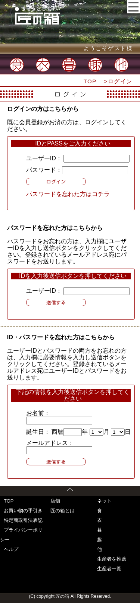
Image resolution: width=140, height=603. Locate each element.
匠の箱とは (62, 510)
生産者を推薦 (111, 559)
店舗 (55, 501)
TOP (90, 81)
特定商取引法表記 (23, 520)
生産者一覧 (109, 568)
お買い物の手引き (23, 510)
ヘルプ (11, 549)
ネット (104, 501)
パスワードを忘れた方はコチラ (68, 194)
